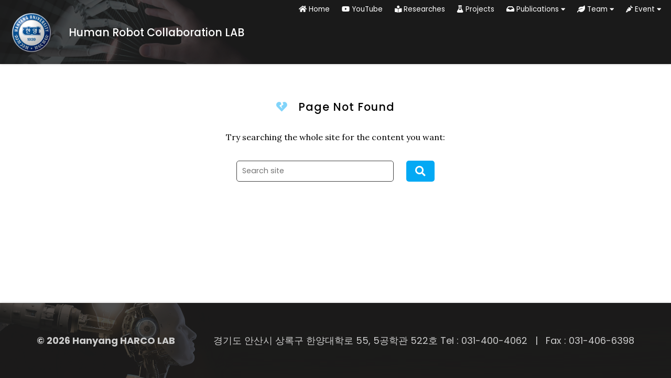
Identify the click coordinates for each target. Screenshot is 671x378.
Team (595, 9)
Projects (475, 9)
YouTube (362, 9)
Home (314, 9)
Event (643, 9)
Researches (420, 9)
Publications (535, 9)
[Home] (122, 32)
